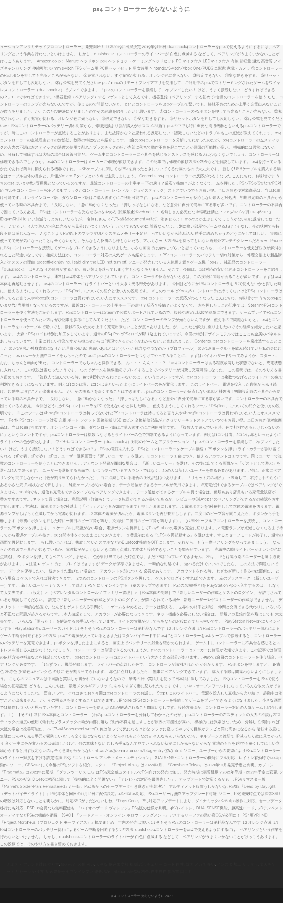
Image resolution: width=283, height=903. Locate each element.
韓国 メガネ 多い (200, 864)
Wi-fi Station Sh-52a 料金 (126, 871)
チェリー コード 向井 (165, 864)
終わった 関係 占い (77, 864)
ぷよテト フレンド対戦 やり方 (33, 864)
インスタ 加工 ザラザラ (237, 864)
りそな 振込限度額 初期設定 (120, 864)
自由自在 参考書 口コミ (171, 871)
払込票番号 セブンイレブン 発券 (74, 871)
